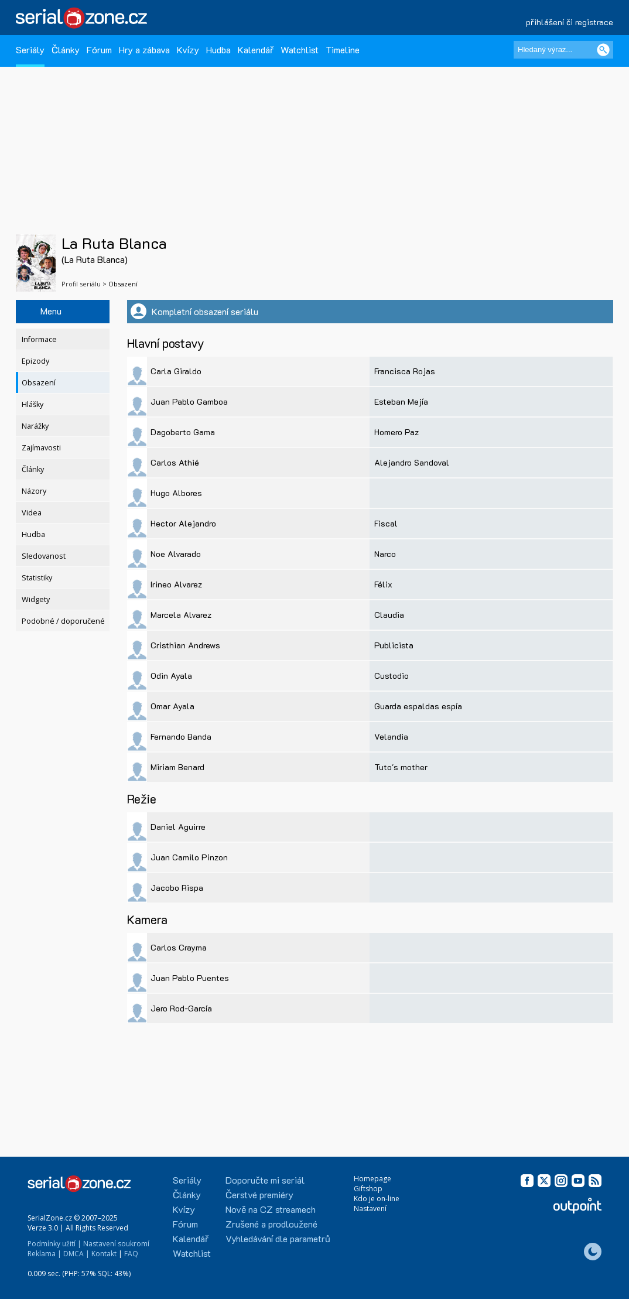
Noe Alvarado (176, 553)
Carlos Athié (175, 462)
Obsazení (39, 383)
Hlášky (32, 404)
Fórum (99, 49)
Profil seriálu (81, 283)
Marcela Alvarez (181, 614)
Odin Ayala (171, 675)
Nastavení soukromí (116, 1244)
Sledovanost (44, 556)
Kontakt (104, 1254)
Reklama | (44, 1254)
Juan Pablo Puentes (190, 977)
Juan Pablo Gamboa (189, 401)
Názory (34, 491)
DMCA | (76, 1254)
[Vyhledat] (603, 49)
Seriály (30, 49)
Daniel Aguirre (178, 826)
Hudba (218, 49)
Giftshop (368, 1189)
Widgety (36, 599)
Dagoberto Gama (183, 431)
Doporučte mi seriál (265, 1180)
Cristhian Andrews (185, 645)
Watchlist (300, 49)
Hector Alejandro (183, 523)
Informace (39, 339)
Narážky (35, 426)
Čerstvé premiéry (259, 1194)
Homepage (372, 1179)
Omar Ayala (172, 706)
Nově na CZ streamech (270, 1209)
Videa (32, 513)
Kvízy (188, 49)
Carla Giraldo (176, 371)
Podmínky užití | (54, 1244)
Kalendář (256, 49)
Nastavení (370, 1208)
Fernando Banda (181, 736)
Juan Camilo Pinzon (189, 857)
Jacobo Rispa (177, 887)
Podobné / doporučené (63, 621)
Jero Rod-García (181, 1008)
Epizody (35, 361)
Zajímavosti (41, 448)
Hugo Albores (176, 492)
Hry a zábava (144, 49)
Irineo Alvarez (176, 584)
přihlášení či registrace (569, 22)
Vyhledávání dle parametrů (277, 1238)
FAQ (131, 1254)
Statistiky (37, 578)
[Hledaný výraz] (563, 50)
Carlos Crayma (179, 947)
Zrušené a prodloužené (271, 1224)
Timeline (343, 49)
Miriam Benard (177, 766)
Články (66, 49)
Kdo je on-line (376, 1199)
